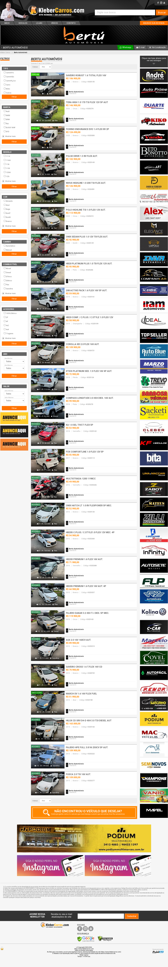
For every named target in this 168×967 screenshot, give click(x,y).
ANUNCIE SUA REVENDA (154, 23)
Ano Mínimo (8, 358)
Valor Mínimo (9, 391)
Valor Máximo (9, 397)
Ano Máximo (9, 365)
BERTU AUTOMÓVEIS (14, 47)
